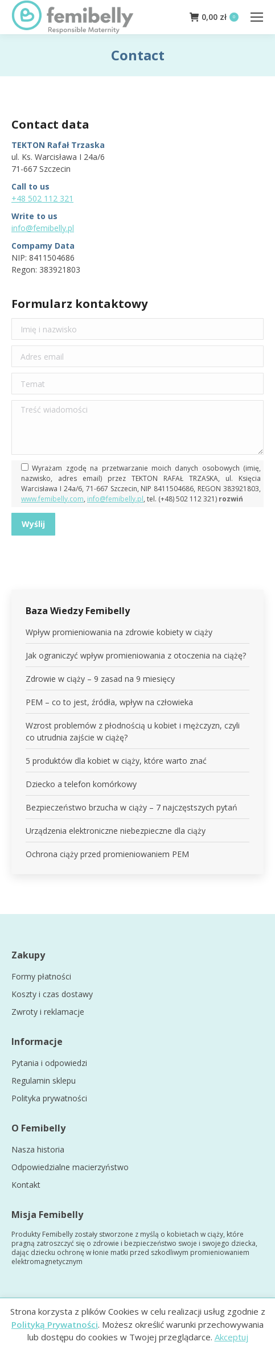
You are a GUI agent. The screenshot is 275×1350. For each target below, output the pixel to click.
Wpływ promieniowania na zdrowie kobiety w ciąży (119, 632)
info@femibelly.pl (42, 228)
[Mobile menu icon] (257, 17)
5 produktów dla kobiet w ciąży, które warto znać (116, 760)
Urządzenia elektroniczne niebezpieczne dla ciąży (116, 830)
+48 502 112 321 (42, 198)
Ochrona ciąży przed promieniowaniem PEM (107, 854)
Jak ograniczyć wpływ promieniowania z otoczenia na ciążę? (136, 655)
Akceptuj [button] (231, 1337)
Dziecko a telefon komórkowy (81, 784)
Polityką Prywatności (54, 1324)
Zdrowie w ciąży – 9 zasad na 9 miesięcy (100, 678)
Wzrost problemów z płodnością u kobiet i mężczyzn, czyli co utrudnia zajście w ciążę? (133, 731)
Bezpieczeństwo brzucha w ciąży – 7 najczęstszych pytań (131, 807)
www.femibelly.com (52, 499)
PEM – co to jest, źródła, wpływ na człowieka (109, 702)
